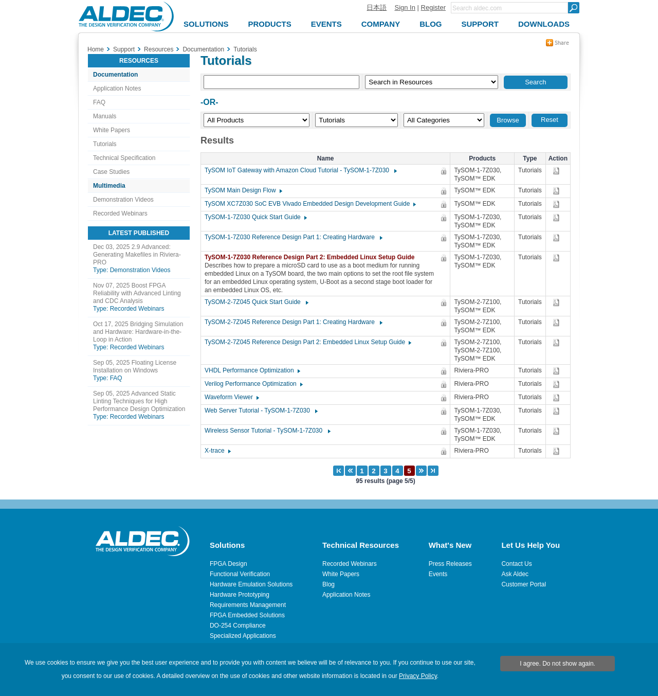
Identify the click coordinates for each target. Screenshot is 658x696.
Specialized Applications (243, 635)
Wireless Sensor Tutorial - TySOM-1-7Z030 (267, 430)
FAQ (99, 102)
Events (438, 574)
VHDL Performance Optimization (252, 370)
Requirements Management (248, 605)
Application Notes (117, 88)
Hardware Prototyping (239, 594)
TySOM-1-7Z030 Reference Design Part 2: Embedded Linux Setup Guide (312, 257)
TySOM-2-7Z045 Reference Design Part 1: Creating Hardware (293, 322)
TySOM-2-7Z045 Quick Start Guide (256, 302)
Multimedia (109, 185)
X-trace (217, 450)
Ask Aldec (514, 574)
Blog (328, 584)
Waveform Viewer (231, 397)
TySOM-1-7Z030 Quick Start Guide (255, 217)
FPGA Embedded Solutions (247, 615)
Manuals (104, 116)
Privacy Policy (418, 676)
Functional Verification (240, 574)
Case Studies (111, 171)
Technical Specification (124, 158)
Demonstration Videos (123, 199)
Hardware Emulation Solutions (251, 584)
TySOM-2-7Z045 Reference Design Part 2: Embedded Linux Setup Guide (307, 342)
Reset (549, 119)
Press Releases (450, 563)
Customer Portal (523, 584)
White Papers (111, 130)
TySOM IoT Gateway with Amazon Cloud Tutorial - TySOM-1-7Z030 (300, 170)
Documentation (115, 74)
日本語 (377, 7)
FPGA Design (228, 563)
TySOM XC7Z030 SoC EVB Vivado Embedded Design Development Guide (310, 203)
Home (95, 49)
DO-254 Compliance (238, 625)
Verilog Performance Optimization (253, 383)
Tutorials (105, 144)
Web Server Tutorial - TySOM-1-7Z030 (261, 410)
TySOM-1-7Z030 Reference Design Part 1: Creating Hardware (293, 237)
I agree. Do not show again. (557, 663)
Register (433, 7)
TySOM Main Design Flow (243, 190)
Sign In (404, 7)
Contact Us (516, 563)
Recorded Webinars (120, 213)
